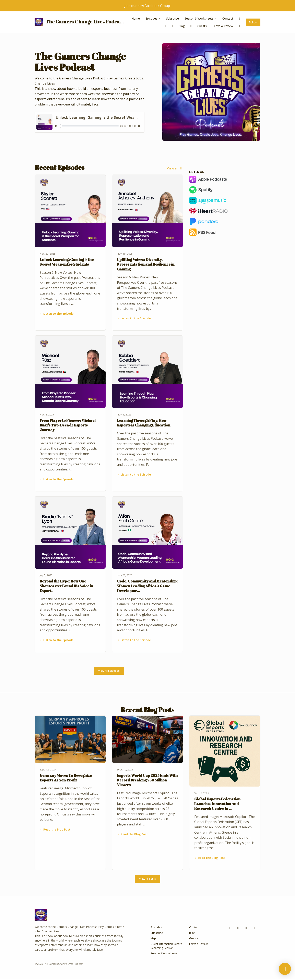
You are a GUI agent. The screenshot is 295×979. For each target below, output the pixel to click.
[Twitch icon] (254, 928)
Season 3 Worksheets (199, 18)
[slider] (89, 126)
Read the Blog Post (55, 829)
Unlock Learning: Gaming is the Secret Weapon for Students (67, 262)
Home (136, 18)
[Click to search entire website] (239, 26)
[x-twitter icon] (246, 928)
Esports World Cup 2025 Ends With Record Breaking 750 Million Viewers (147, 780)
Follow (253, 22)
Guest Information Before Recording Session (166, 945)
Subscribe (172, 18)
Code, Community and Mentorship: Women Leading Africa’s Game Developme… (147, 586)
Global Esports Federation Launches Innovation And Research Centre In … (217, 804)
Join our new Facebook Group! (147, 5)
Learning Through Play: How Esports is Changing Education (143, 422)
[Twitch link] (172, 26)
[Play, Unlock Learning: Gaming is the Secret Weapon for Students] (56, 126)
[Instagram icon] (238, 928)
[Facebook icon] (230, 928)
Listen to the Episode (56, 313)
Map (153, 938)
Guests (202, 26)
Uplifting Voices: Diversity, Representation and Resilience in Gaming (145, 264)
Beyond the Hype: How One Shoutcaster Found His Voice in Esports (66, 586)
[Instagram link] (165, 26)
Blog (181, 26)
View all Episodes (109, 670)
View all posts (147, 878)
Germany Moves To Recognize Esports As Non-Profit (66, 777)
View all (175, 168)
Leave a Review (222, 26)
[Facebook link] (239, 18)
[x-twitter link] (191, 26)
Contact (227, 18)
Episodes (151, 18)
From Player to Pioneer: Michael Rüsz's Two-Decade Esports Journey (68, 425)
